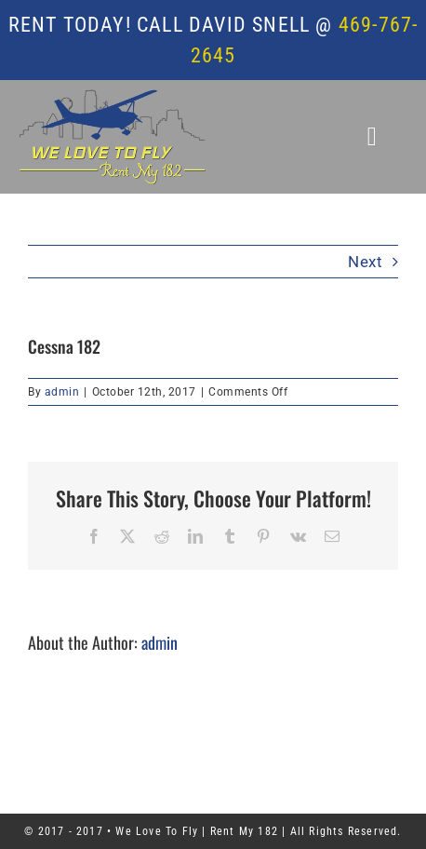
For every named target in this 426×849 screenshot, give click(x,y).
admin (62, 391)
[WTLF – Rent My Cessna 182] (113, 97)
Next (365, 261)
